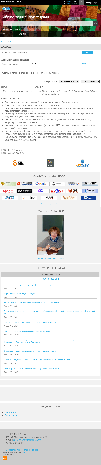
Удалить (86, 63)
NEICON (23, 452)
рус (98, 2)
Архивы (22, 34)
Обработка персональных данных (22, 449)
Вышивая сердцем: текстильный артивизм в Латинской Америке (30, 322)
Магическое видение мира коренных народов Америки (27, 331)
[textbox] (50, 23)
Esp (93, 2)
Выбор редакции (50, 278)
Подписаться (11, 415)
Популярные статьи (50, 274)
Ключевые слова (9, 64)
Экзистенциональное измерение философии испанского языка (30, 351)
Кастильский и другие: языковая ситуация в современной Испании (31, 302)
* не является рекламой (51, 169)
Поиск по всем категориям (14, 52)
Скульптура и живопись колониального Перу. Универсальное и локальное (34, 368)
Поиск (12, 42)
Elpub (14, 454)
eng (88, 2)
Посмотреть (10, 412)
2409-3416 (70, 1)
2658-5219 (70, 3)
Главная (4, 42)
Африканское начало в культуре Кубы (19, 293)
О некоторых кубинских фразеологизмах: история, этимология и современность (37, 360)
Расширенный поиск (12, 29)
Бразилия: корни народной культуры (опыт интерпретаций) (28, 285)
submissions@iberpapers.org (27, 439)
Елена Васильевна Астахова (50, 258)
